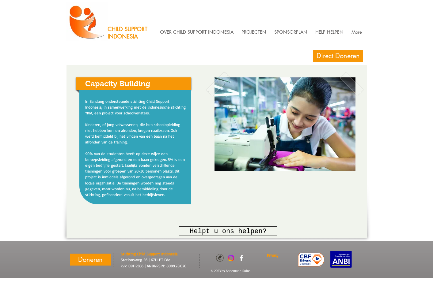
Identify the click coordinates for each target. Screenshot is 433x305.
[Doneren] (90, 260)
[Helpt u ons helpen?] (228, 231)
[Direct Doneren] (338, 56)
